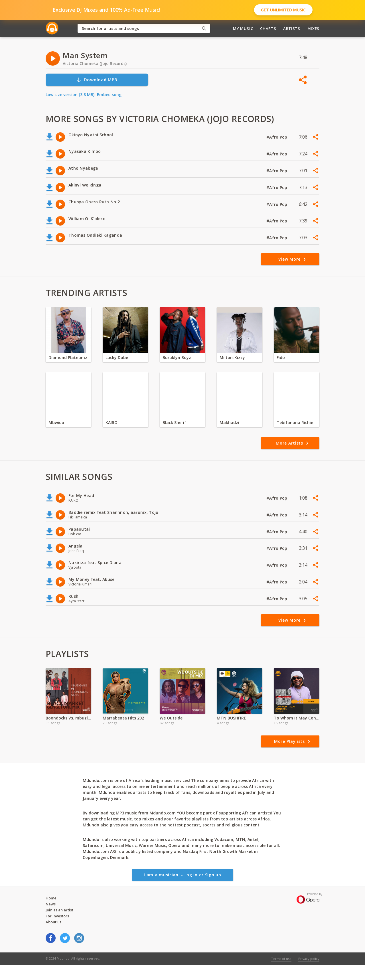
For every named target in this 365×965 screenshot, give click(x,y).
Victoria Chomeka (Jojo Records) (95, 63)
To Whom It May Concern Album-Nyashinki (296, 718)
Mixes (313, 28)
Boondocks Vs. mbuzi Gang (68, 718)
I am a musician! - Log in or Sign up (182, 874)
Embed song (109, 94)
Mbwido (56, 422)
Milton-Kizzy (232, 357)
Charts (268, 28)
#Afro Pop (277, 137)
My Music (243, 28)
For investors (57, 916)
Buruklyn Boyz (177, 357)
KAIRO (111, 422)
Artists (291, 28)
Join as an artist (59, 910)
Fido (281, 357)
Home (51, 898)
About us (53, 922)
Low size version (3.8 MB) (70, 94)
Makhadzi (229, 422)
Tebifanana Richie (295, 422)
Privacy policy (308, 958)
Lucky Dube (117, 357)
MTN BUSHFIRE (231, 718)
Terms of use (281, 958)
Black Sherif (174, 422)
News (51, 904)
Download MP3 (96, 80)
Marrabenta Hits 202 (123, 718)
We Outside (171, 718)
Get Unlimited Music (283, 10)
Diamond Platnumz (67, 357)
